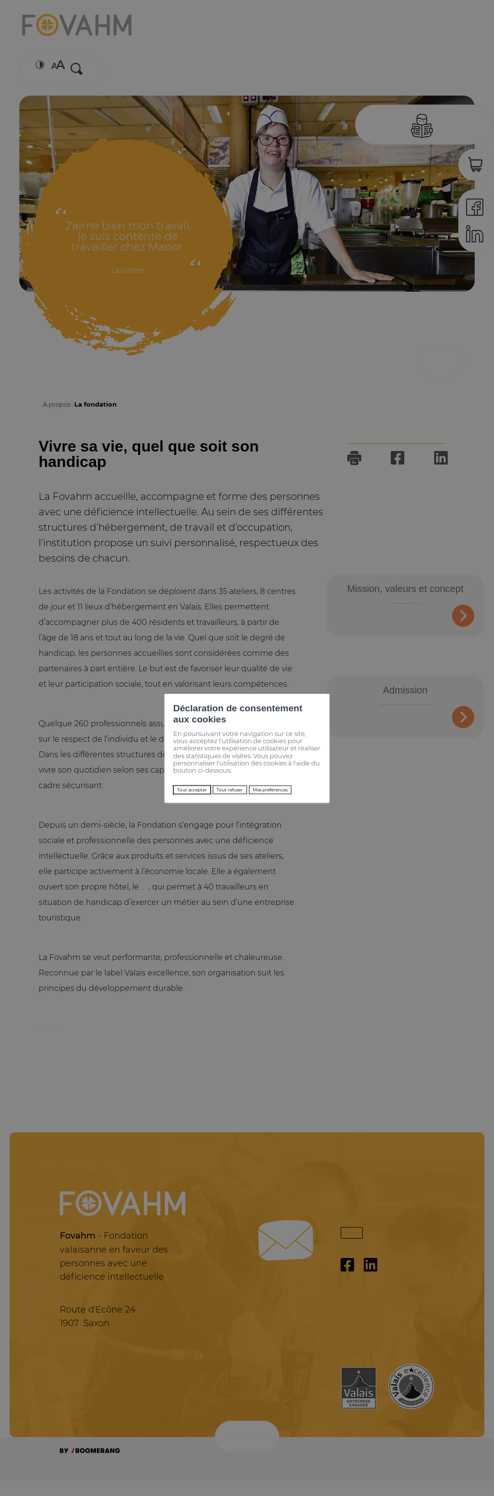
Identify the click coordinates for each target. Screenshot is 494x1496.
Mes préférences (283, 771)
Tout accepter (148, 771)
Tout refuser (213, 771)
